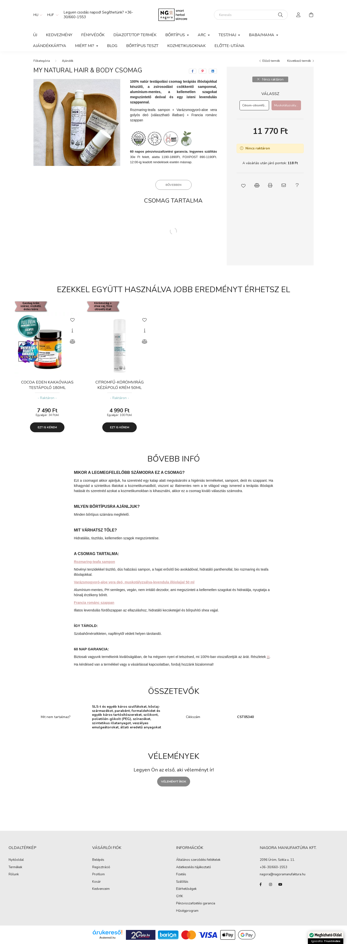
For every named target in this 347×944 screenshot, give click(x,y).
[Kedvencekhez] (72, 319)
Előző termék (271, 61)
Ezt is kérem (47, 427)
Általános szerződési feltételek (198, 860)
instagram (270, 884)
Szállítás (182, 882)
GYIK (179, 896)
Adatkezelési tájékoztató (193, 867)
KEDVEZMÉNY (59, 35)
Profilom (98, 875)
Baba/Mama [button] (262, 35)
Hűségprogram (187, 911)
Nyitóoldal (16, 860)
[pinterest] (202, 71)
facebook (261, 884)
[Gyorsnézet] (72, 331)
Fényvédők (93, 35)
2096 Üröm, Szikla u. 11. (277, 860)
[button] (243, 185)
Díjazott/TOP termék (134, 35)
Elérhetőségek (186, 889)
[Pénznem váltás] (52, 15)
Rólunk (14, 875)
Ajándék (67, 61)
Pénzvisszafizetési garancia (195, 904)
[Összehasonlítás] (72, 342)
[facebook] (192, 71)
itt (268, 657)
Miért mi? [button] (85, 45)
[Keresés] (251, 15)
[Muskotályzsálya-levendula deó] (286, 105)
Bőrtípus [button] (175, 35)
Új (35, 35)
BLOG (112, 45)
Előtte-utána (229, 45)
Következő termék (299, 61)
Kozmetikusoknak (186, 45)
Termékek (15, 867)
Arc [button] (202, 35)
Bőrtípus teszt (142, 45)
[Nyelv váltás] (36, 15)
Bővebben (173, 185)
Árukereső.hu (107, 937)
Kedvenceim (101, 889)
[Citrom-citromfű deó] (254, 105)
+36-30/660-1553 (273, 867)
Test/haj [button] (228, 35)
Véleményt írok (173, 782)
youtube (280, 884)
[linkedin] (213, 71)
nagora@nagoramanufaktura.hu (282, 874)
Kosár (96, 882)
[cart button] (311, 15)
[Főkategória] (41, 61)
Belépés (98, 860)
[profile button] (298, 15)
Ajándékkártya (49, 45)
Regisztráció (101, 867)
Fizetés (181, 875)
